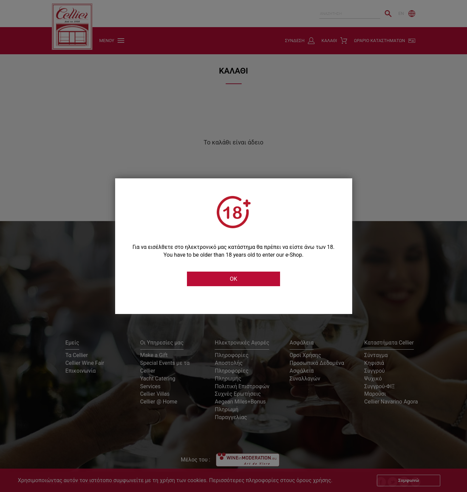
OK (233, 279)
